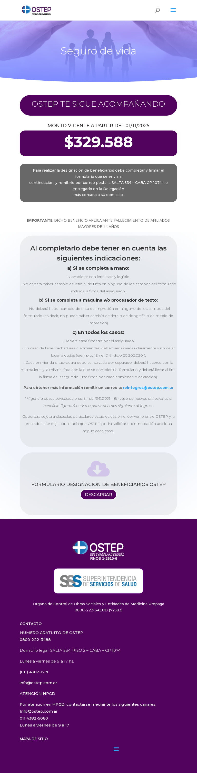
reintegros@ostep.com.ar (148, 387)
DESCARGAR (98, 494)
